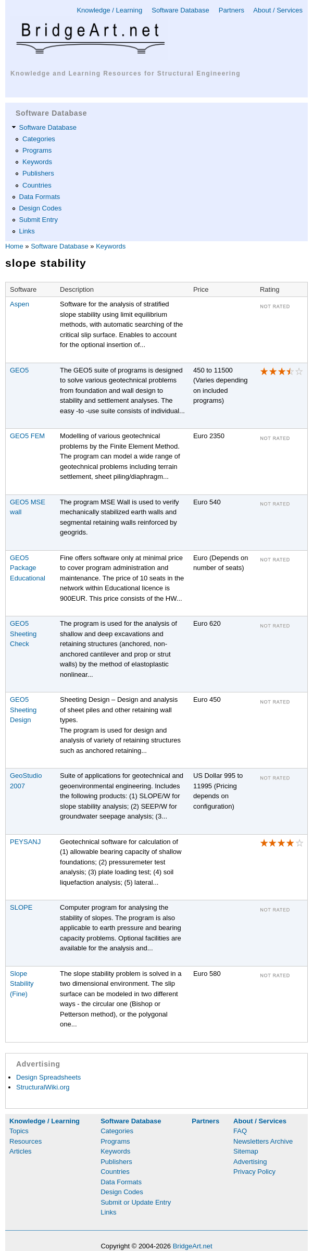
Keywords (37, 162)
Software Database (180, 10)
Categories (38, 139)
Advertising (250, 1162)
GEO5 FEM (27, 436)
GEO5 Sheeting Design (23, 710)
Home (14, 246)
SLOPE (21, 907)
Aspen (19, 304)
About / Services (278, 10)
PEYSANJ (25, 842)
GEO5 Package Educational (27, 568)
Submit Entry (38, 220)
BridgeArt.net (192, 1246)
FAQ (240, 1131)
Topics (19, 1131)
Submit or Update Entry (136, 1202)
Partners (231, 10)
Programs (37, 150)
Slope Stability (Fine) (22, 984)
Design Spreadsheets (48, 1077)
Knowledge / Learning (109, 10)
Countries (37, 185)
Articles (20, 1151)
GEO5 (19, 370)
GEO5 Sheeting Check (23, 634)
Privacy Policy (254, 1171)
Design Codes (40, 208)
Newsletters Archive (263, 1141)
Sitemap (245, 1151)
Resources (25, 1141)
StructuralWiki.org (43, 1087)
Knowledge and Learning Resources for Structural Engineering (125, 73)
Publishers (38, 173)
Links (27, 231)
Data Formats (39, 197)
